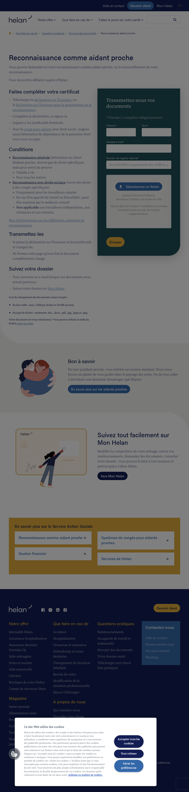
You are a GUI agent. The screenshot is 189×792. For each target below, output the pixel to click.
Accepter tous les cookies (129, 741)
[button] (14, 754)
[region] (86, 752)
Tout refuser (129, 753)
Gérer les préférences (128, 766)
